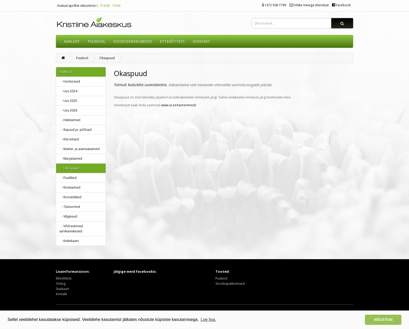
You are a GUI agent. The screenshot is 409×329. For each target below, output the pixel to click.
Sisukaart (62, 289)
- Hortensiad (69, 81)
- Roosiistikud (70, 197)
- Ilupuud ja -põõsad (75, 129)
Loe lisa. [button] (208, 319)
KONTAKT (201, 41)
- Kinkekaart (69, 241)
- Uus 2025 (68, 100)
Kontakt (61, 294)
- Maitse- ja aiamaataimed (79, 149)
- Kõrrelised (69, 139)
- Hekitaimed (69, 120)
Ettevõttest (63, 278)
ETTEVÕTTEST (172, 41)
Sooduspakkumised (230, 283)
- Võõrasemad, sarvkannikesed (71, 228)
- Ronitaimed (69, 187)
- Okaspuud (69, 168)
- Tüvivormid (69, 206)
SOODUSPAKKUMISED (132, 41)
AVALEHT (72, 41)
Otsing (60, 283)
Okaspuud (107, 58)
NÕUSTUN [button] (383, 320)
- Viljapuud (68, 216)
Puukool (96, 41)
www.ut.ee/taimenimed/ (178, 105)
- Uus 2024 (68, 91)
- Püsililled (67, 178)
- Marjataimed (70, 158)
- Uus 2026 (68, 110)
